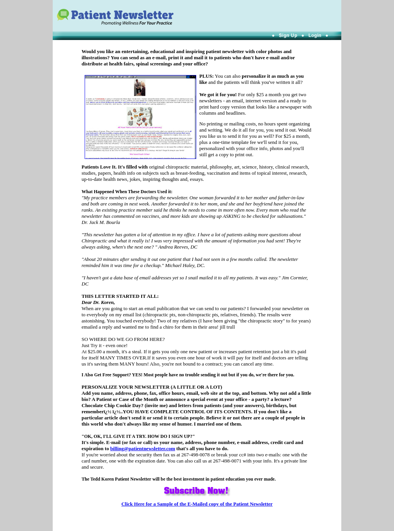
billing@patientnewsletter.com (142, 448)
